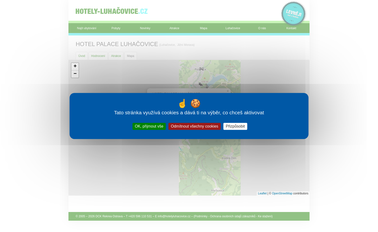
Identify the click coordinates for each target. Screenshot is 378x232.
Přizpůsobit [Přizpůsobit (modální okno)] (235, 126)
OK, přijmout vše (149, 126)
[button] (75, 66)
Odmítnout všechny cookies (194, 126)
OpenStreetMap (282, 193)
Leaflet (262, 193)
